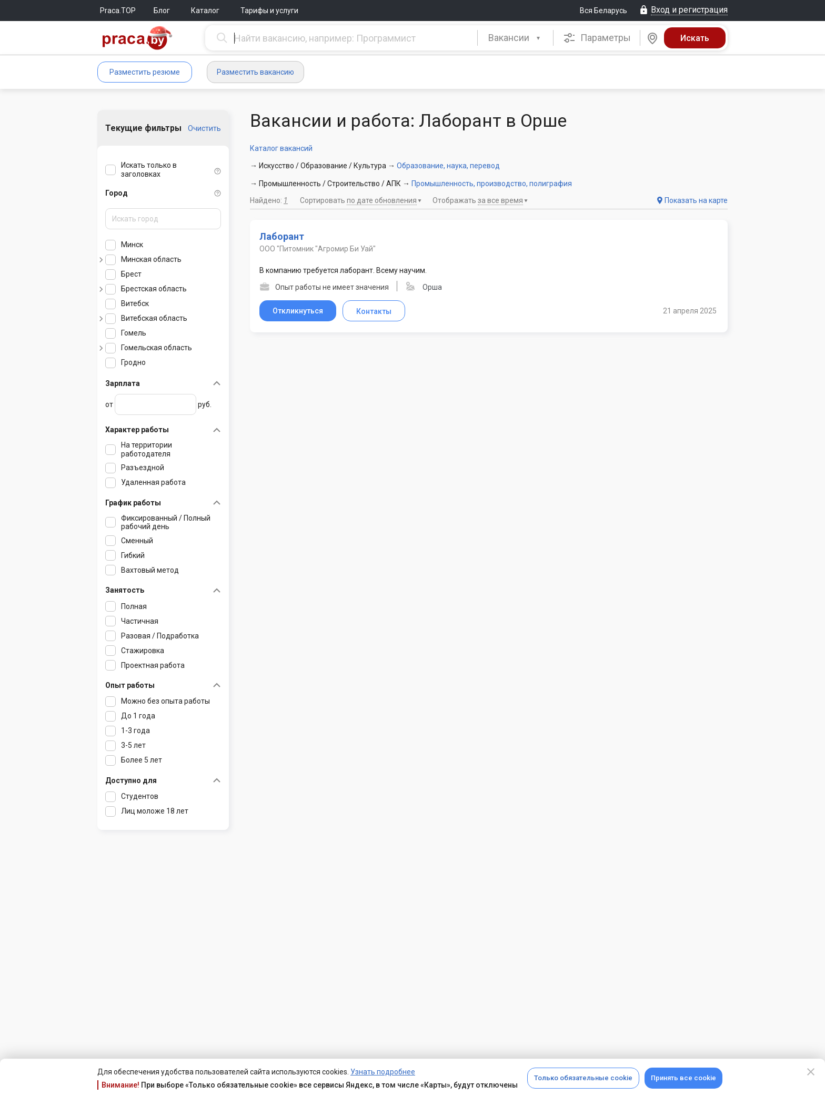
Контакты (373, 311)
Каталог (205, 10)
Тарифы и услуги (269, 10)
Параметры (597, 38)
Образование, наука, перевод (448, 165)
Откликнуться (298, 311)
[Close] (810, 1072)
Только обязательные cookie (583, 1078)
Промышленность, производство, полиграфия (491, 183)
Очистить (204, 128)
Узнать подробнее (382, 1072)
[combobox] (515, 38)
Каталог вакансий (281, 148)
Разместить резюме (144, 72)
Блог (162, 10)
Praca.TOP (118, 10)
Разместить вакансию (255, 72)
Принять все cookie (683, 1078)
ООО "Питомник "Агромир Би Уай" (317, 249)
